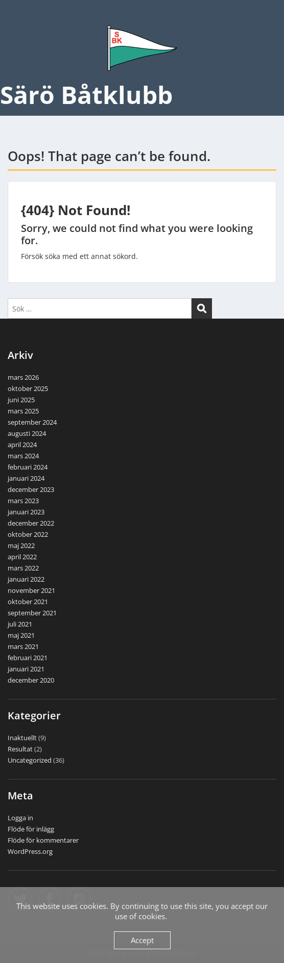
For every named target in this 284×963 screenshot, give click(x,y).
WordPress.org (30, 851)
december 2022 (31, 523)
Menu (18, 17)
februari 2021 (28, 657)
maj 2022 (21, 545)
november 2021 (31, 590)
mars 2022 (23, 567)
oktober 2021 (28, 601)
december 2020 (31, 680)
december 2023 (31, 489)
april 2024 (22, 444)
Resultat (20, 748)
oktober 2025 (28, 388)
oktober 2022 (28, 534)
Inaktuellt (22, 737)
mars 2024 (23, 455)
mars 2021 (23, 646)
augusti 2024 (27, 433)
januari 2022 (26, 579)
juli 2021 (20, 624)
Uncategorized (30, 760)
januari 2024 (26, 478)
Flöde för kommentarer (43, 840)
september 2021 (32, 612)
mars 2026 (23, 377)
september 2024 (32, 422)
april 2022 (22, 556)
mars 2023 (23, 500)
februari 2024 (28, 467)
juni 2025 (21, 399)
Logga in (20, 817)
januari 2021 (26, 668)
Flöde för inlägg (31, 829)
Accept (142, 940)
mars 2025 (23, 410)
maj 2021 (21, 635)
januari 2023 (26, 511)
